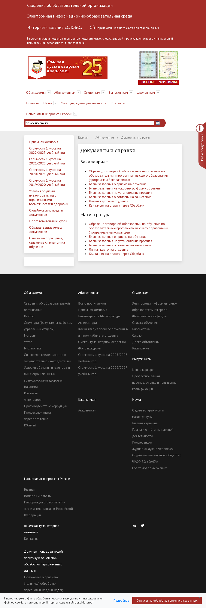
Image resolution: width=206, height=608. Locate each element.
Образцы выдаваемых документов (45, 229)
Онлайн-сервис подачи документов (46, 212)
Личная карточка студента (108, 201)
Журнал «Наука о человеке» (153, 449)
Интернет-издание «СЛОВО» (54, 27)
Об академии (36, 92)
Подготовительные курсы (48, 221)
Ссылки (137, 335)
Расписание (140, 348)
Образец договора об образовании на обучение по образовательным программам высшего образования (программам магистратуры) (128, 228)
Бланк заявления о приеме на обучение (117, 184)
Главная (83, 137)
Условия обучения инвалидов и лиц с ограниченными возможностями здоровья (48, 197)
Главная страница (145, 423)
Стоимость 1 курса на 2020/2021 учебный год (47, 171)
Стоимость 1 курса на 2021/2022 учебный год (47, 161)
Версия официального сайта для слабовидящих (124, 27)
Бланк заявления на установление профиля (120, 192)
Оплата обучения (145, 322)
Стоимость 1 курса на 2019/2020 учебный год (47, 182)
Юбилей (30, 425)
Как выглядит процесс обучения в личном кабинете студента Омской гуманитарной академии (103, 335)
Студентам (92, 92)
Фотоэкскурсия (89, 348)
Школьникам (145, 92)
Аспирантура (87, 322)
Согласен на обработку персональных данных (167, 600)
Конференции (142, 442)
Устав (28, 342)
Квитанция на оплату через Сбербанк (116, 205)
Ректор (29, 316)
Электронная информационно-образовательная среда (79, 16)
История (30, 335)
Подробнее (121, 600)
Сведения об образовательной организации (70, 5)
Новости (32, 103)
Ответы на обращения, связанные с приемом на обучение (47, 242)
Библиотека (33, 348)
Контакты (118, 103)
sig (62, 590)
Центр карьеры (143, 369)
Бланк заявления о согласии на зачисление (120, 197)
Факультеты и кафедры (149, 316)
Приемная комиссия (43, 142)
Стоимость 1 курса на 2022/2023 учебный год (47, 150)
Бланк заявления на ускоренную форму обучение (125, 188)
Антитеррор (33, 399)
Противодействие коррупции (45, 406)
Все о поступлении (92, 303)
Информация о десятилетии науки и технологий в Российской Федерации (48, 508)
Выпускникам (118, 92)
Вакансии (31, 387)
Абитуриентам (64, 92)
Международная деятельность (83, 103)
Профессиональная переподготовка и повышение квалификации (154, 382)
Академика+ (87, 410)
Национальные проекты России (49, 114)
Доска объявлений (146, 342)
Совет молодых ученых (149, 468)
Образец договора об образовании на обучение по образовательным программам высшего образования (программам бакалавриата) (128, 175)
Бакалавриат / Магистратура (99, 316)
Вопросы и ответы (37, 496)
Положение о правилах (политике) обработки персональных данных (41, 583)
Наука (47, 103)
